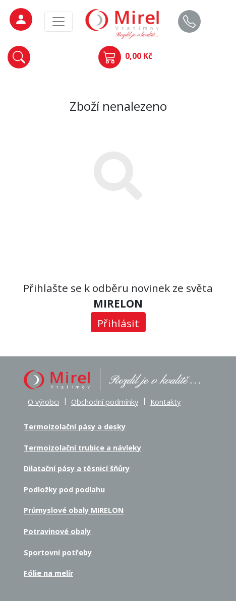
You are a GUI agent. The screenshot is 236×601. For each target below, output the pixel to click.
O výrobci (43, 402)
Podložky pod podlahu (64, 489)
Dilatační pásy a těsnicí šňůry (77, 468)
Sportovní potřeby (58, 552)
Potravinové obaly (57, 531)
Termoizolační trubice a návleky (82, 448)
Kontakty (165, 402)
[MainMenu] (58, 22)
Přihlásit (118, 323)
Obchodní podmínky (104, 402)
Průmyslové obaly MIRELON (74, 510)
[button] (19, 57)
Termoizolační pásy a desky (75, 426)
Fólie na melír (48, 573)
